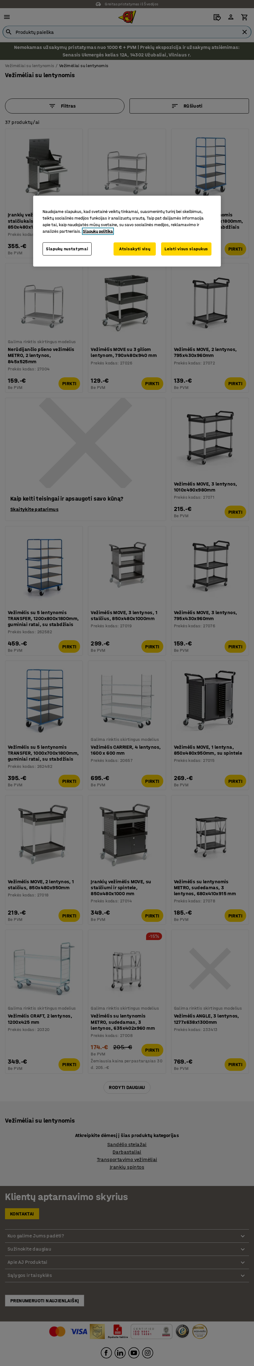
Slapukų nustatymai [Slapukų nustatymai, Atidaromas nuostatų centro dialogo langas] (67, 249)
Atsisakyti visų (134, 249)
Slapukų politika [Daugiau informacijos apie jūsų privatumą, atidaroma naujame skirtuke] (98, 231)
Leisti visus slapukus (186, 249)
